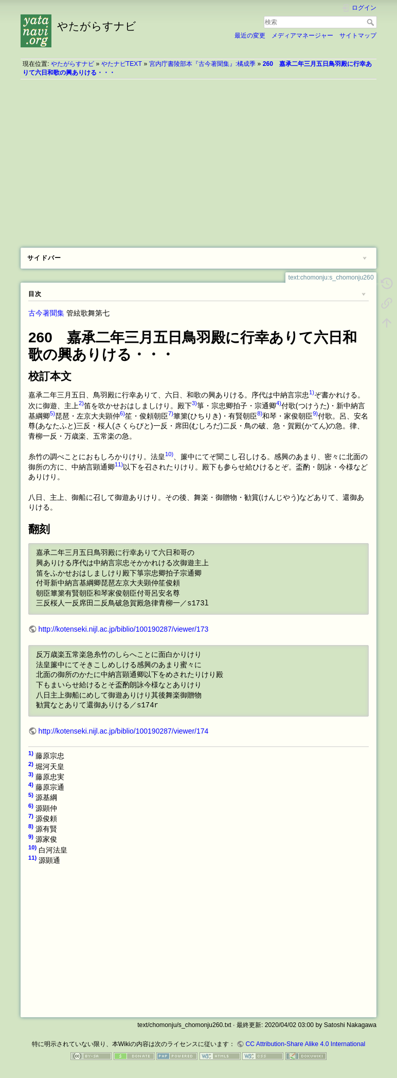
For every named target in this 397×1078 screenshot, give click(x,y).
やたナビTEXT (121, 63)
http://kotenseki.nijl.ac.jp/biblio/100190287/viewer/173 (124, 629)
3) (194, 403)
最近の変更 (249, 35)
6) (122, 413)
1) (311, 392)
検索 (371, 22)
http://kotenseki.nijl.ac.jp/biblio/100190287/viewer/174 (124, 731)
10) (169, 454)
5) (52, 413)
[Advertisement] (198, 160)
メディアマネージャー (302, 35)
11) (119, 464)
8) (259, 413)
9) (315, 413)
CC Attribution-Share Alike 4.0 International (305, 1044)
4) (278, 403)
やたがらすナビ (72, 63)
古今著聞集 (46, 313)
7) (170, 413)
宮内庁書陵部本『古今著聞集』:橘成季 (202, 63)
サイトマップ (357, 35)
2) (81, 403)
